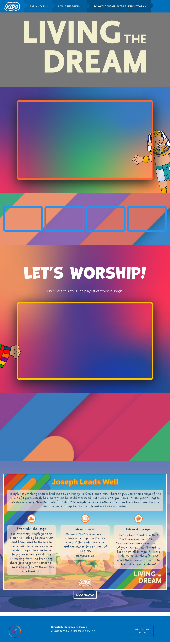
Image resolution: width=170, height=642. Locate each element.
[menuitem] (12, 6)
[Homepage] (15, 631)
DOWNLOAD (85, 594)
